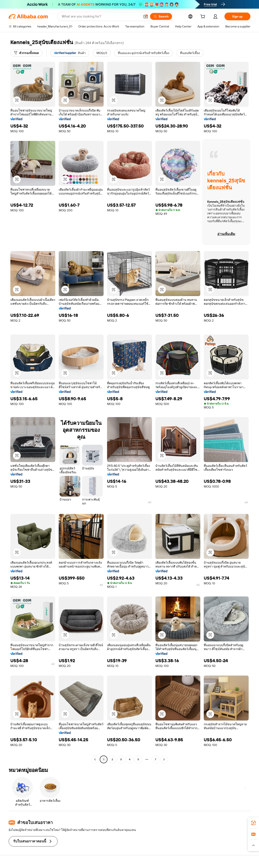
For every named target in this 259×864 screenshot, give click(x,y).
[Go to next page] (164, 759)
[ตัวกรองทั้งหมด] (26, 53)
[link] (253, 823)
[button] (145, 16)
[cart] (203, 17)
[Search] (161, 16)
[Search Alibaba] (101, 16)
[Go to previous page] (95, 759)
